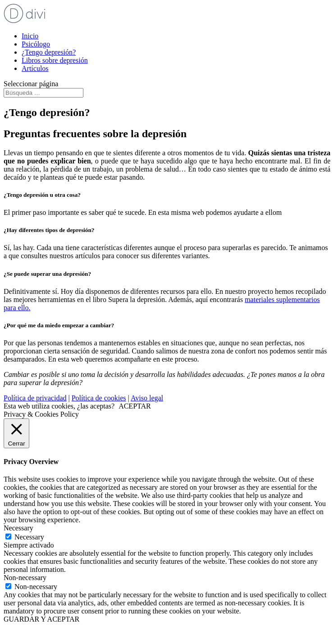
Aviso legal (147, 398)
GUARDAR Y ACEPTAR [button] (41, 619)
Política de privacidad (35, 398)
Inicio (30, 36)
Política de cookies (99, 398)
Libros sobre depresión (55, 60)
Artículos (35, 68)
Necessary (29, 537)
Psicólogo (36, 44)
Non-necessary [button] (25, 577)
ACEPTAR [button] (135, 406)
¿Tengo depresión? (49, 52)
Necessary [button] (18, 528)
